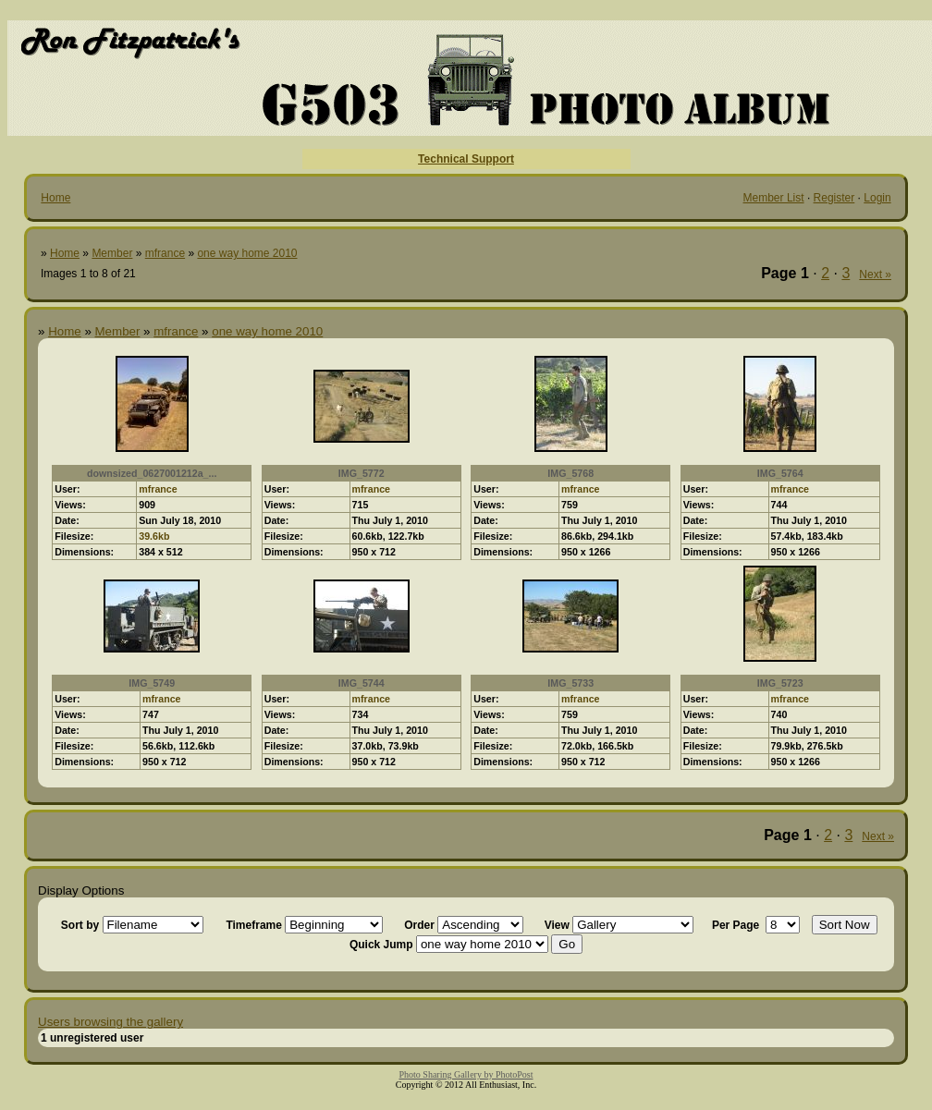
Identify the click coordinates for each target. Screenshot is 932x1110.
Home (55, 197)
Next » (875, 274)
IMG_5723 (780, 683)
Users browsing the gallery (110, 1022)
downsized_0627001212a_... (151, 473)
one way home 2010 (247, 253)
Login (877, 197)
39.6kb (154, 536)
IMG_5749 (152, 683)
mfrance (165, 253)
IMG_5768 (570, 473)
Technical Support (466, 158)
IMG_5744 (361, 683)
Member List (773, 197)
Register (834, 197)
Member (112, 253)
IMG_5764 (780, 473)
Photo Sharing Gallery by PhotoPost (466, 1074)
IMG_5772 (361, 473)
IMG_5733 (570, 683)
